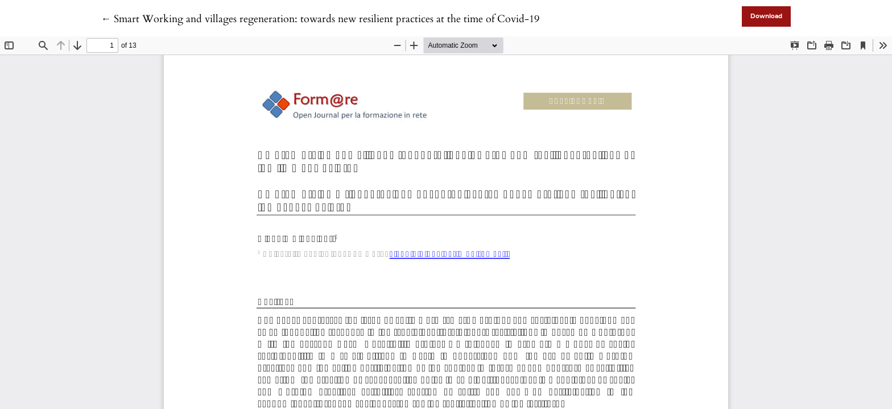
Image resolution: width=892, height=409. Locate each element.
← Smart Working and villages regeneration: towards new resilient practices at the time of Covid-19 (320, 19)
